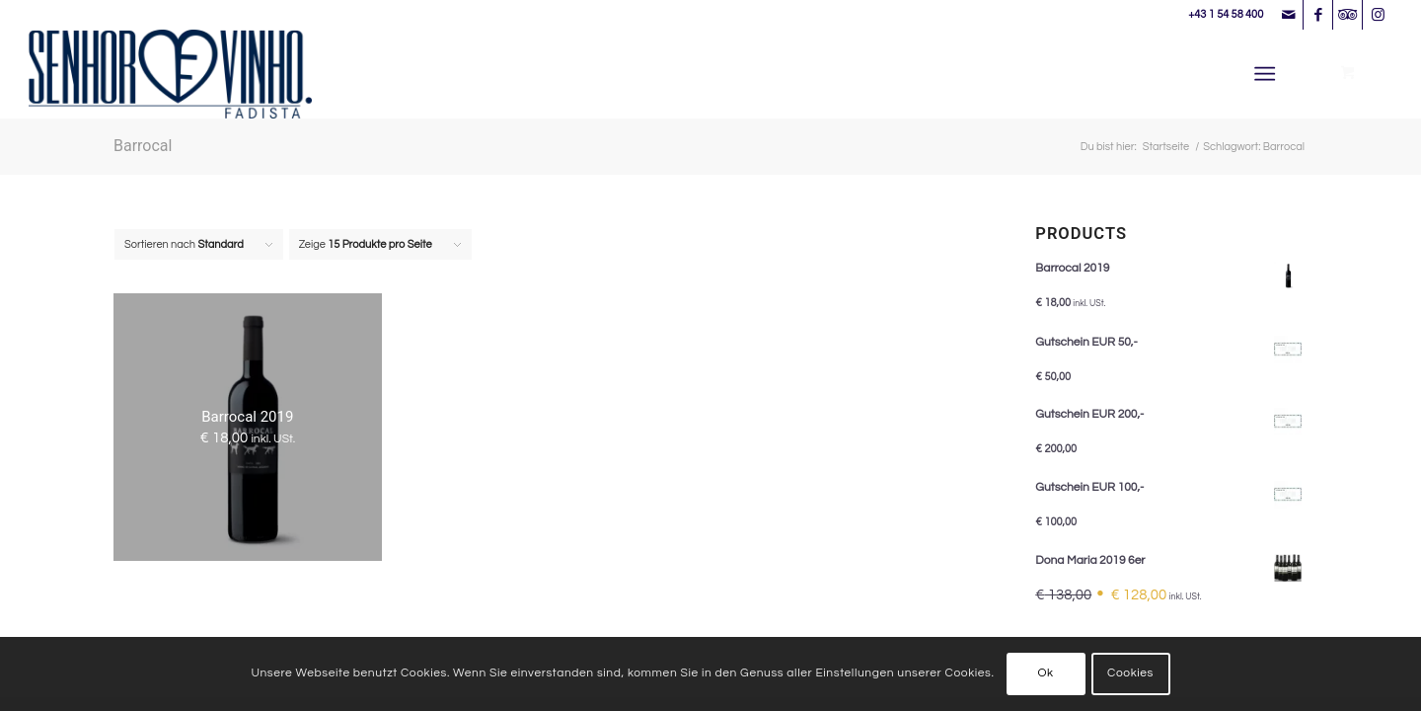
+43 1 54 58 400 (1225, 14)
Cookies (1130, 673)
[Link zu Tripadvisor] (1347, 15)
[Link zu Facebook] (1318, 15)
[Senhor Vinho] (170, 74)
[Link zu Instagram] (1377, 15)
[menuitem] (1268, 74)
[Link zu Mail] (1288, 15)
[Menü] (1264, 74)
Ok (1045, 673)
